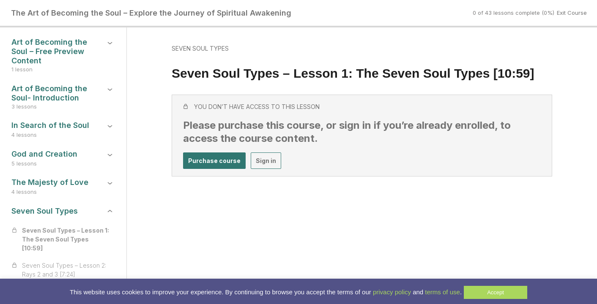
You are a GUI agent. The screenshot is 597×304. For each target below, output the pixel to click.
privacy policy (392, 292)
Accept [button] (495, 292)
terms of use (442, 292)
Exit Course (572, 12)
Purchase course (214, 160)
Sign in (266, 160)
